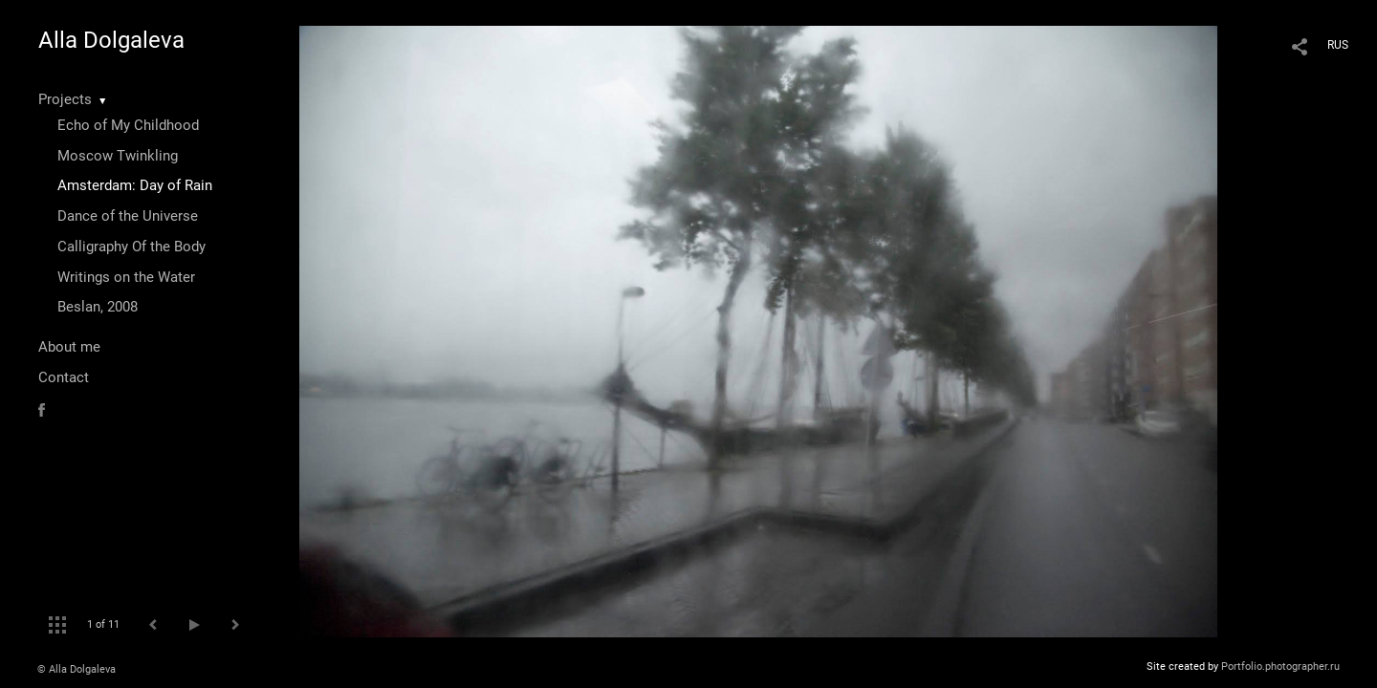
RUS (1337, 45)
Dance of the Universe (127, 216)
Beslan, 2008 (97, 306)
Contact (63, 377)
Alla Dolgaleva (111, 40)
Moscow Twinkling (117, 155)
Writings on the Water (126, 277)
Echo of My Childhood (128, 125)
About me (69, 346)
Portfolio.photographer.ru (1280, 666)
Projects (65, 99)
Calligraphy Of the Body (131, 246)
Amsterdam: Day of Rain (134, 185)
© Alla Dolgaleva (76, 669)
